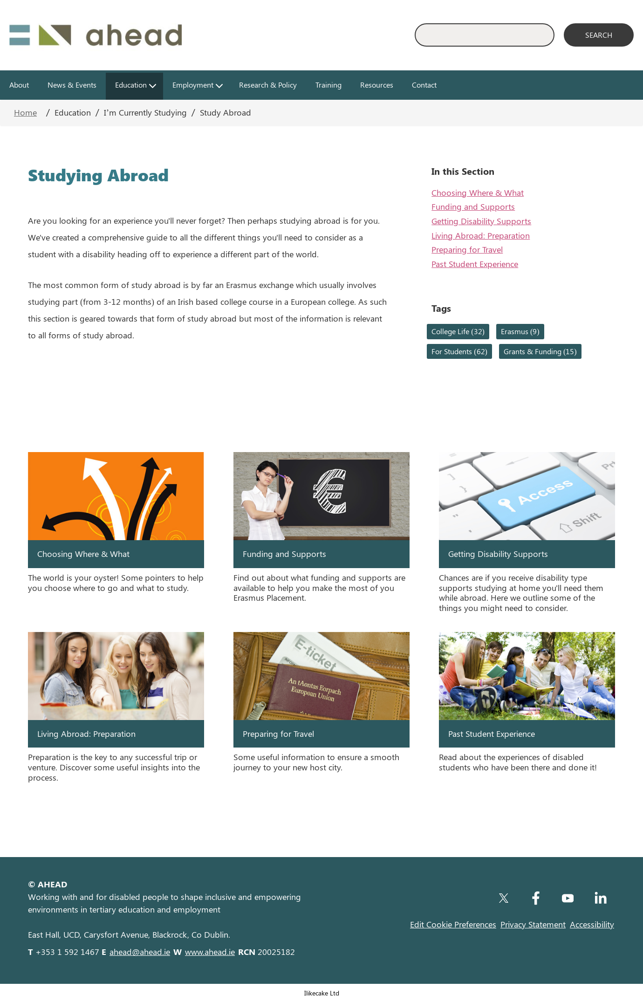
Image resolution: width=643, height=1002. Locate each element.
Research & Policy (268, 84)
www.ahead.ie (210, 951)
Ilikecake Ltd (321, 992)
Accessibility (592, 924)
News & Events (72, 84)
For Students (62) (459, 351)
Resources (376, 84)
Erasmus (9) (520, 331)
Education (131, 84)
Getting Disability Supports (481, 220)
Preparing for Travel (467, 249)
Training (328, 84)
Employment (192, 84)
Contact (424, 84)
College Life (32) (458, 331)
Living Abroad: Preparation (480, 235)
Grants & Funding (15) (540, 351)
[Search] (599, 35)
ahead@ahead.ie (139, 951)
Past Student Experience (474, 263)
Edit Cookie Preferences (453, 924)
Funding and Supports (473, 206)
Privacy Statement (533, 924)
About (19, 84)
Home (25, 112)
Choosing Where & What (477, 192)
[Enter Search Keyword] (484, 35)
